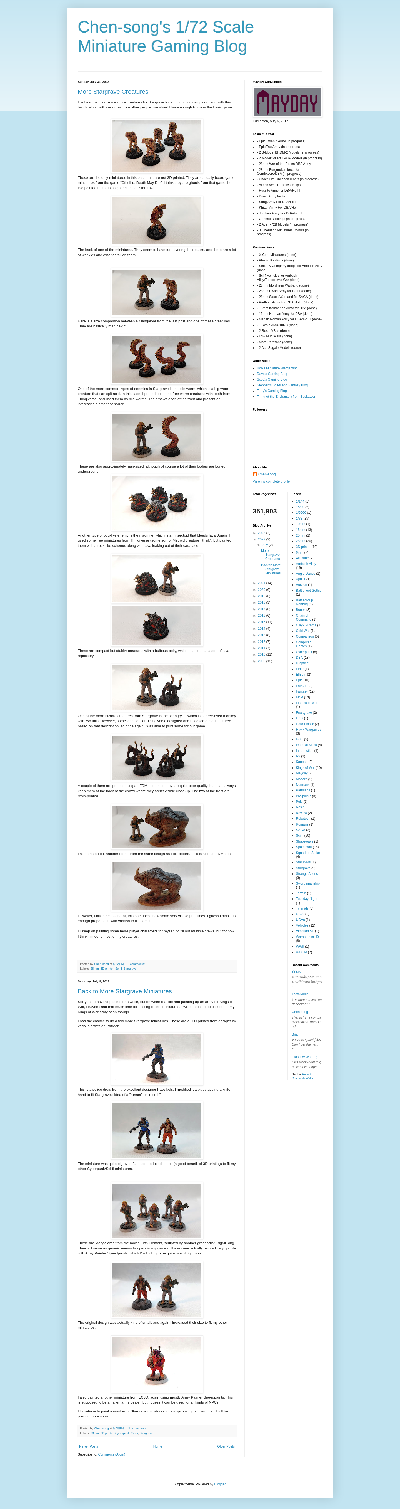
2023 (262, 533)
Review (301, 813)
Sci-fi (118, 968)
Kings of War (305, 768)
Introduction (305, 751)
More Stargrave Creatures (113, 91)
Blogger (220, 1484)
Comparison (305, 636)
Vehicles (302, 925)
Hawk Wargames (308, 730)
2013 (262, 635)
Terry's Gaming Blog (272, 391)
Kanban (302, 762)
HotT (299, 739)
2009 (262, 661)
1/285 (300, 507)
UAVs (300, 914)
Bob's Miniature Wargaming (277, 368)
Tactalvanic (300, 994)
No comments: (138, 1428)
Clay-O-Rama (306, 625)
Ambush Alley (306, 564)
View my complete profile (271, 481)
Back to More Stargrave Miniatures (125, 991)
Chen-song (267, 474)
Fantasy (302, 691)
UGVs (300, 920)
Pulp (299, 802)
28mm (95, 968)
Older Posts (226, 1446)
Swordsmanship (308, 883)
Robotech (303, 819)
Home (157, 1446)
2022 (262, 539)
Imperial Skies (306, 745)
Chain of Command (303, 617)
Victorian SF (305, 931)
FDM (299, 697)
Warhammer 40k (308, 937)
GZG (299, 718)
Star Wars (303, 862)
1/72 (299, 518)
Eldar (300, 669)
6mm (300, 552)
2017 (262, 609)
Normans (303, 785)
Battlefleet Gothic (308, 590)
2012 (262, 642)
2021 (262, 583)
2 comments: (137, 963)
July (265, 545)
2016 (262, 616)
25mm (300, 535)
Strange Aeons (307, 874)
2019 (262, 596)
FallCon (302, 686)
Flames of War (307, 703)
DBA (299, 658)
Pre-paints (303, 796)
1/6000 (301, 513)
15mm (300, 530)
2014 (262, 629)
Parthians (303, 790)
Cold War (303, 631)
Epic (299, 680)
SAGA (300, 830)
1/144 (300, 501)
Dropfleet (303, 663)
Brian (296, 1034)
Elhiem (301, 674)
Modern (302, 779)
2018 (262, 602)
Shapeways (304, 841)
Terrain (301, 893)
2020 (262, 590)
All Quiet (302, 558)
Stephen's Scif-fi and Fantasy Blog (282, 385)
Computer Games (303, 644)
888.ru (296, 972)
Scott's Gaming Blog (272, 379)
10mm (300, 524)
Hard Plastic (305, 724)
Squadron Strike (308, 853)
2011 (262, 648)
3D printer (107, 968)
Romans (302, 824)
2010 (262, 654)
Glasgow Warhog (305, 1057)
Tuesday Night (307, 899)
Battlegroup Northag (304, 602)
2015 (262, 622)
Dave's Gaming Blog (272, 374)
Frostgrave (304, 713)
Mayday (302, 773)
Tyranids (302, 908)
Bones (301, 610)
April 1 (301, 579)
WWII (300, 947)
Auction (301, 585)
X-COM (301, 952)
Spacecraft (304, 847)
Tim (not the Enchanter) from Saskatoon (286, 397)
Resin (300, 807)
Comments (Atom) (111, 1454)
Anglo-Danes (305, 574)
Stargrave (130, 968)
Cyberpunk (122, 1433)
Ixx (298, 756)
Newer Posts (88, 1446)
